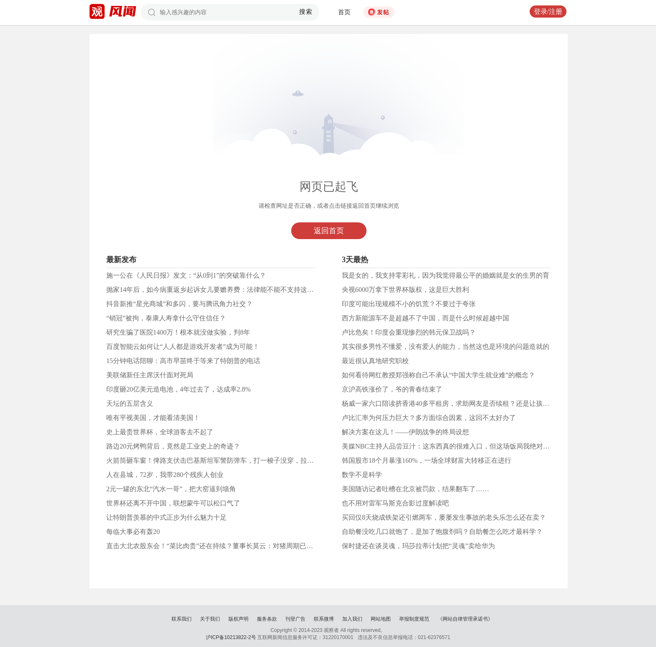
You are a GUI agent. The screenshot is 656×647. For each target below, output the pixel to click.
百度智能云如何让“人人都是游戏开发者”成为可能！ (182, 346)
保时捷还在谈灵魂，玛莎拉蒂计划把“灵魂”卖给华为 (418, 545)
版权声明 (238, 619)
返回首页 (329, 231)
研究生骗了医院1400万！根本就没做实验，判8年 (178, 332)
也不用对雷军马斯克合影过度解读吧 (395, 503)
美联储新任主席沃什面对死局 (149, 375)
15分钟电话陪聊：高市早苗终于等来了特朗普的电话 (183, 360)
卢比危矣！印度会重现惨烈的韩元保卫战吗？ (409, 332)
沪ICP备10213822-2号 (231, 637)
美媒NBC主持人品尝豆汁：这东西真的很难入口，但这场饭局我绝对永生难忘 (456, 446)
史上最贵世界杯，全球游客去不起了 (159, 432)
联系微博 (324, 619)
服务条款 (267, 619)
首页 (344, 12)
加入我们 (352, 619)
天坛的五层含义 (129, 403)
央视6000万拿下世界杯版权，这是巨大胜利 (405, 289)
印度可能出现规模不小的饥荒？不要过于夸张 (409, 303)
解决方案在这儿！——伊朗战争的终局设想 (405, 432)
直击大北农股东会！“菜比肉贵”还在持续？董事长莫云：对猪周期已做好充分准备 (226, 545)
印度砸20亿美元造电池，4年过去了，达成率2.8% (178, 389)
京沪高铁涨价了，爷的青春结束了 (392, 389)
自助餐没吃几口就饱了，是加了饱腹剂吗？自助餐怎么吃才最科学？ (442, 531)
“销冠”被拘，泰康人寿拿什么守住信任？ (166, 318)
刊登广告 (295, 619)
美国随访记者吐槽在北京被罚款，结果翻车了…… (415, 488)
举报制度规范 (414, 619)
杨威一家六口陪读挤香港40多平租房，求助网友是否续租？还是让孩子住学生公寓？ (465, 403)
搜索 (306, 11)
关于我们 (210, 619)
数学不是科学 (362, 474)
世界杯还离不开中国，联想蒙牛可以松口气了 (173, 503)
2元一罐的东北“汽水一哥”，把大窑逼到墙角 (171, 488)
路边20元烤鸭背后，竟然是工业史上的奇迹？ (173, 446)
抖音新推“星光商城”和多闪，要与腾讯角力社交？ (179, 303)
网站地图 (381, 619)
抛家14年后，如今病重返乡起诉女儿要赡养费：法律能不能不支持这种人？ (216, 289)
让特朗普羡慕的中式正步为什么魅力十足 (166, 517)
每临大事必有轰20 (133, 531)
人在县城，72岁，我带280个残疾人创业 (164, 474)
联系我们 (182, 619)
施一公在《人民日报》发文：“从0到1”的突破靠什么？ (186, 275)
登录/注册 (548, 11)
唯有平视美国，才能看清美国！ (153, 417)
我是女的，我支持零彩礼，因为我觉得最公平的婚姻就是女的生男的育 (445, 275)
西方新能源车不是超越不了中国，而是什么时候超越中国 (425, 318)
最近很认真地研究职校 (375, 360)
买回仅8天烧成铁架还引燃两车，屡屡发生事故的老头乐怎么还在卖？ (444, 517)
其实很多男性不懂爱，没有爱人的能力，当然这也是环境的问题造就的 (445, 346)
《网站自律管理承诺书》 (465, 619)
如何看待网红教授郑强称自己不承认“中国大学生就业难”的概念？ (438, 375)
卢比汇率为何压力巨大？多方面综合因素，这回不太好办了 (429, 417)
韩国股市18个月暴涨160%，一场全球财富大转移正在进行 (426, 460)
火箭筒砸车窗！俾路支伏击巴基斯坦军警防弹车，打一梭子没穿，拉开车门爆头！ (226, 460)
